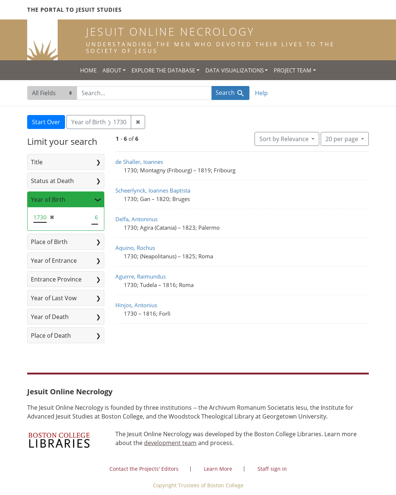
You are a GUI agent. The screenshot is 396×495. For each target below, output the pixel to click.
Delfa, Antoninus (136, 219)
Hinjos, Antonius (136, 305)
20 (342, 138)
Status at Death (52, 181)
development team (170, 443)
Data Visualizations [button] (234, 70)
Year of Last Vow (53, 298)
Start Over (46, 122)
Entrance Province (56, 279)
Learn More (218, 468)
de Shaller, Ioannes (139, 161)
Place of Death (51, 335)
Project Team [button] (293, 70)
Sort (284, 139)
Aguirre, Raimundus (140, 276)
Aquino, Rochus (135, 247)
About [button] (111, 70)
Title (37, 162)
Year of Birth (48, 200)
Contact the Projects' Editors (144, 468)
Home (88, 70)
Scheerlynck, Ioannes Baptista (152, 190)
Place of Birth (49, 242)
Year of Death (50, 317)
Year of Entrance (54, 261)
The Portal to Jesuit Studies (74, 9)
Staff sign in (272, 468)
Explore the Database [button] (163, 70)
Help (261, 93)
